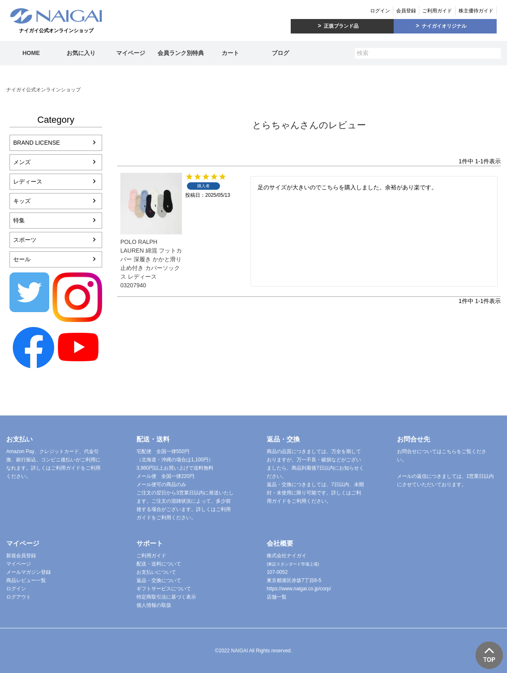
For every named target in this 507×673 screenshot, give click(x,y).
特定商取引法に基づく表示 (166, 597)
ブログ (280, 53)
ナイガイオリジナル (444, 26)
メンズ (22, 162)
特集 (19, 220)
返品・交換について (158, 580)
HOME (31, 53)
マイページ (130, 53)
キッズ (22, 201)
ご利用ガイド (437, 11)
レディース (27, 181)
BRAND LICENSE (36, 142)
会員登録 (406, 11)
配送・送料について (158, 564)
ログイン (380, 11)
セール (22, 259)
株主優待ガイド (476, 11)
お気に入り (81, 53)
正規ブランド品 (341, 26)
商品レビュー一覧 (26, 580)
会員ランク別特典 (181, 53)
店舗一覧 (277, 597)
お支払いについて (156, 572)
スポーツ (24, 239)
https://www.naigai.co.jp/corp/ (299, 589)
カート (230, 53)
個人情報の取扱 (153, 605)
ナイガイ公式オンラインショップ (43, 90)
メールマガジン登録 (28, 572)
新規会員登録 (21, 555)
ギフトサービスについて (163, 589)
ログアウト (18, 597)
